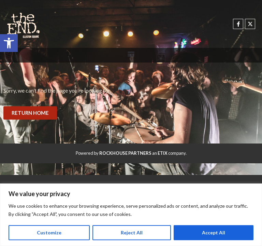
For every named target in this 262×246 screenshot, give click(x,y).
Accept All (213, 232)
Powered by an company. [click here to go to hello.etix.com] (131, 153)
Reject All (132, 232)
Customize (49, 232)
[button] (9, 43)
